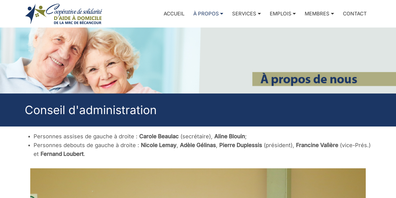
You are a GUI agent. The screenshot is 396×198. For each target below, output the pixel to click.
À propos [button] (206, 13)
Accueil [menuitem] (174, 13)
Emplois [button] (281, 13)
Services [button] (244, 13)
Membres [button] (317, 13)
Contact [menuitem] (355, 13)
